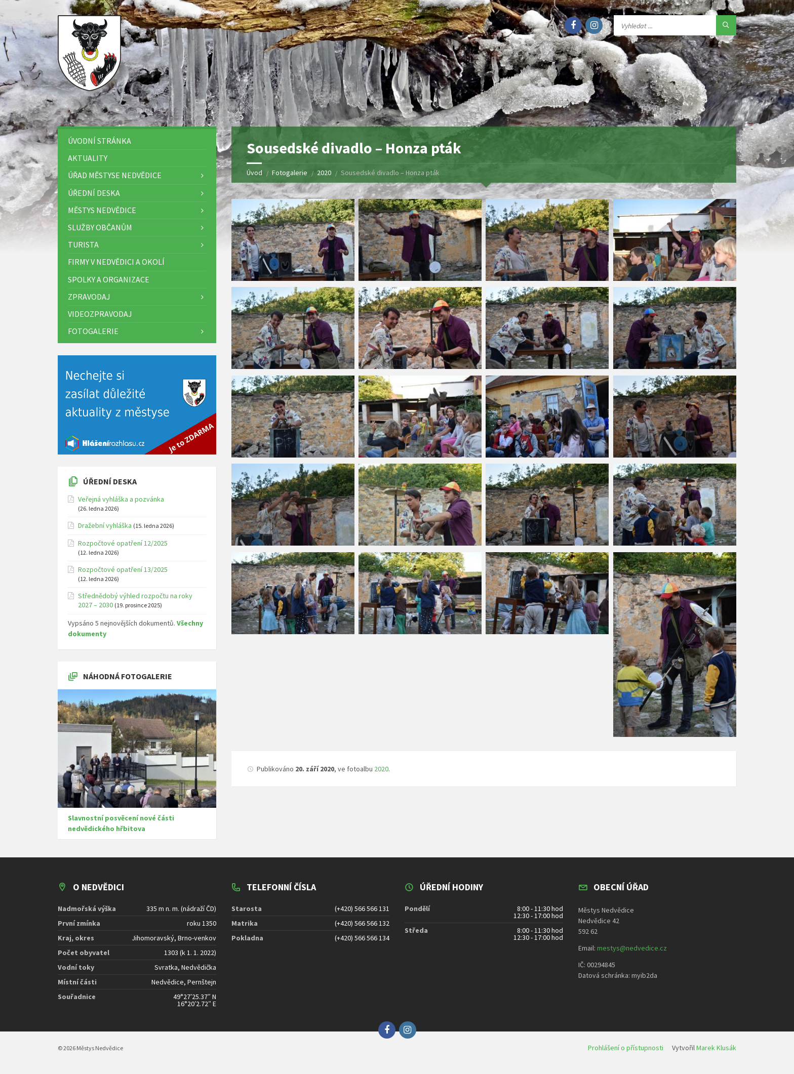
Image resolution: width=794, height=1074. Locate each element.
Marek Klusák (716, 1047)
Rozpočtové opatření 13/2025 (123, 569)
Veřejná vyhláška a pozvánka (121, 499)
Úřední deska (110, 481)
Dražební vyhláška (105, 525)
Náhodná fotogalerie (127, 676)
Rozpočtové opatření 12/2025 (123, 543)
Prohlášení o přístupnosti (625, 1047)
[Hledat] (726, 25)
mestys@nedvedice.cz (632, 948)
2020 (381, 768)
